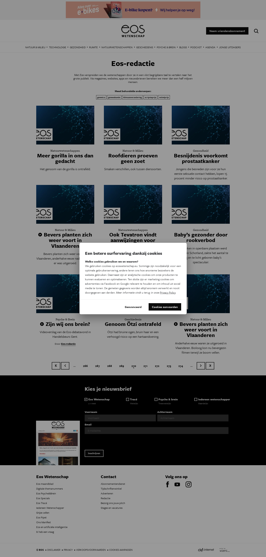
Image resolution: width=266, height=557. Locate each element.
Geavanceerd (133, 307)
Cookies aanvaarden (165, 307)
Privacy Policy (168, 292)
